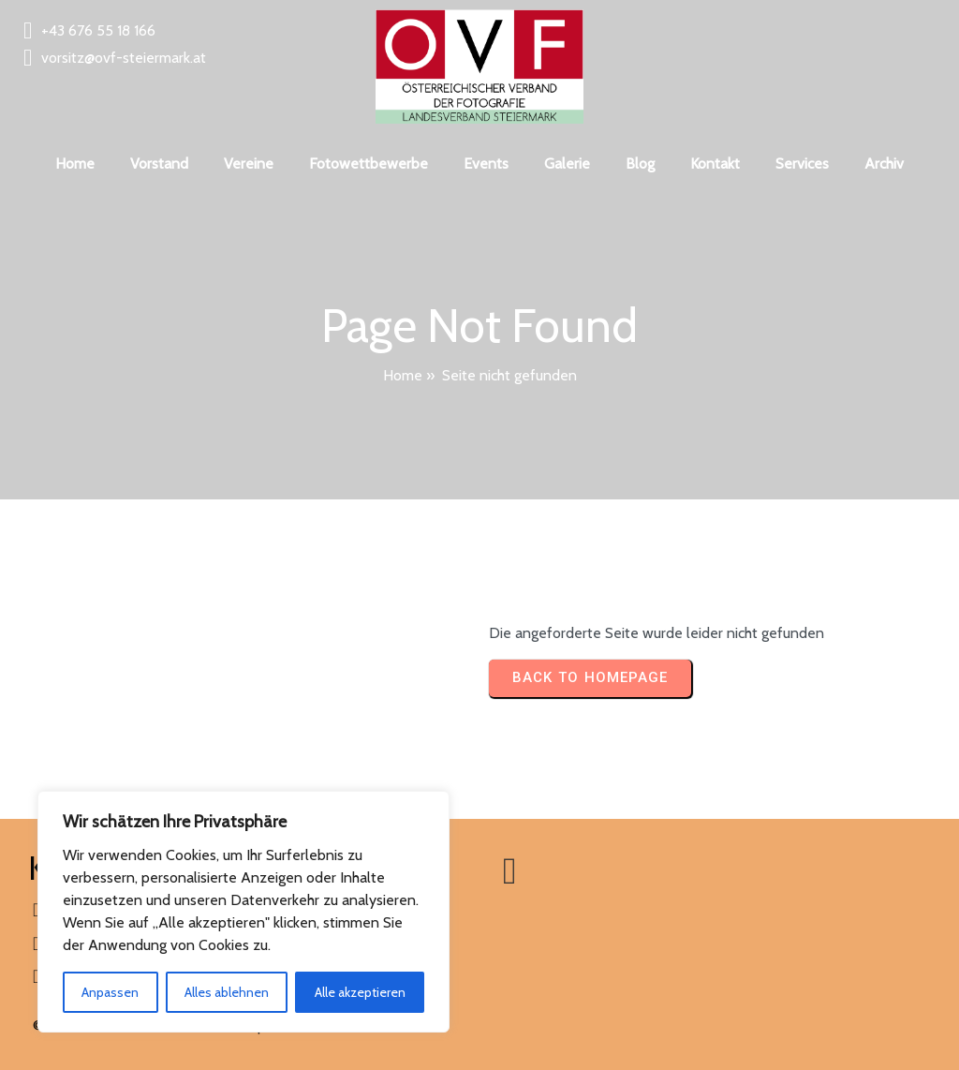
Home (402, 375)
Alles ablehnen (226, 992)
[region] (243, 912)
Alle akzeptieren (360, 992)
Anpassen (110, 992)
